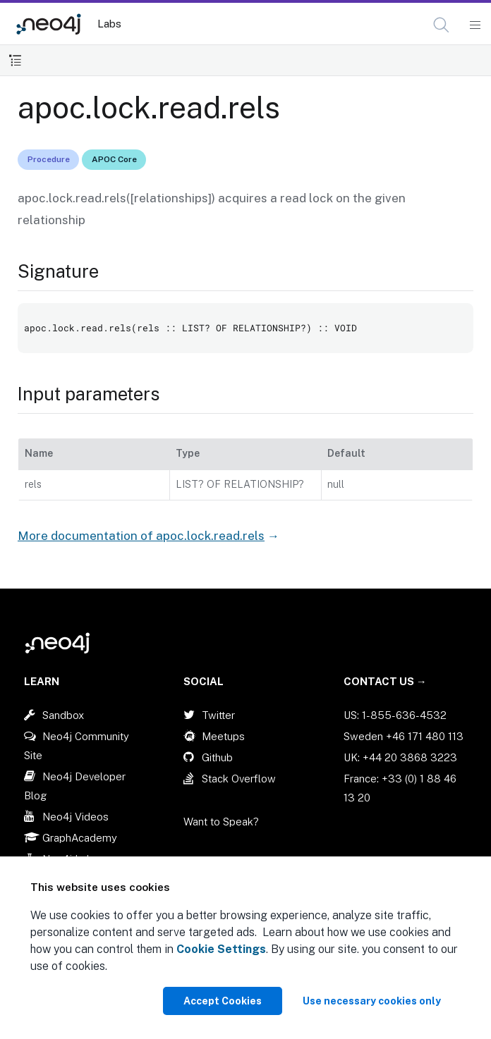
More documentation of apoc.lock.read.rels (141, 536)
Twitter (218, 715)
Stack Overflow (239, 779)
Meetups (223, 736)
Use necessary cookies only (372, 1001)
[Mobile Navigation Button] (474, 25)
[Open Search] (442, 25)
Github (217, 757)
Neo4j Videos (75, 817)
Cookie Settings (221, 949)
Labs (109, 24)
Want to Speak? (221, 822)
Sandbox (63, 715)
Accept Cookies (222, 1001)
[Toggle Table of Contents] (15, 60)
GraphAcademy (79, 838)
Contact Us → (385, 681)
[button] (441, 25)
